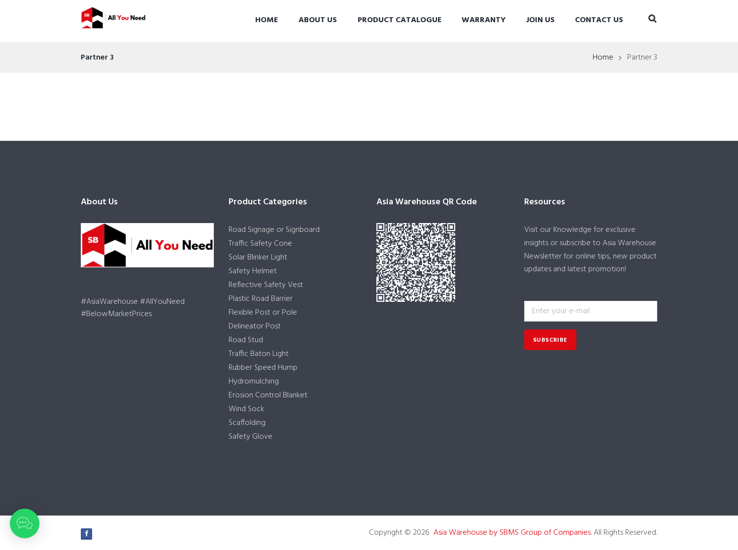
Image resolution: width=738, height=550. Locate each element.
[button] (24, 523)
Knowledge (572, 230)
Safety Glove (250, 436)
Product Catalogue (399, 20)
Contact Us (599, 20)
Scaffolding (247, 423)
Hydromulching (254, 381)
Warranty (483, 20)
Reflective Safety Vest (266, 285)
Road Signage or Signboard (274, 230)
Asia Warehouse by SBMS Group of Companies (512, 532)
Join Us (540, 20)
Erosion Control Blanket (268, 395)
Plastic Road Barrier (261, 298)
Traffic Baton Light (259, 354)
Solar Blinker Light (258, 257)
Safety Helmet (253, 271)
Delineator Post (255, 326)
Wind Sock (246, 409)
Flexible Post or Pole (263, 312)
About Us (318, 20)
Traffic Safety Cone (260, 243)
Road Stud (246, 340)
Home (266, 20)
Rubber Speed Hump (263, 367)
